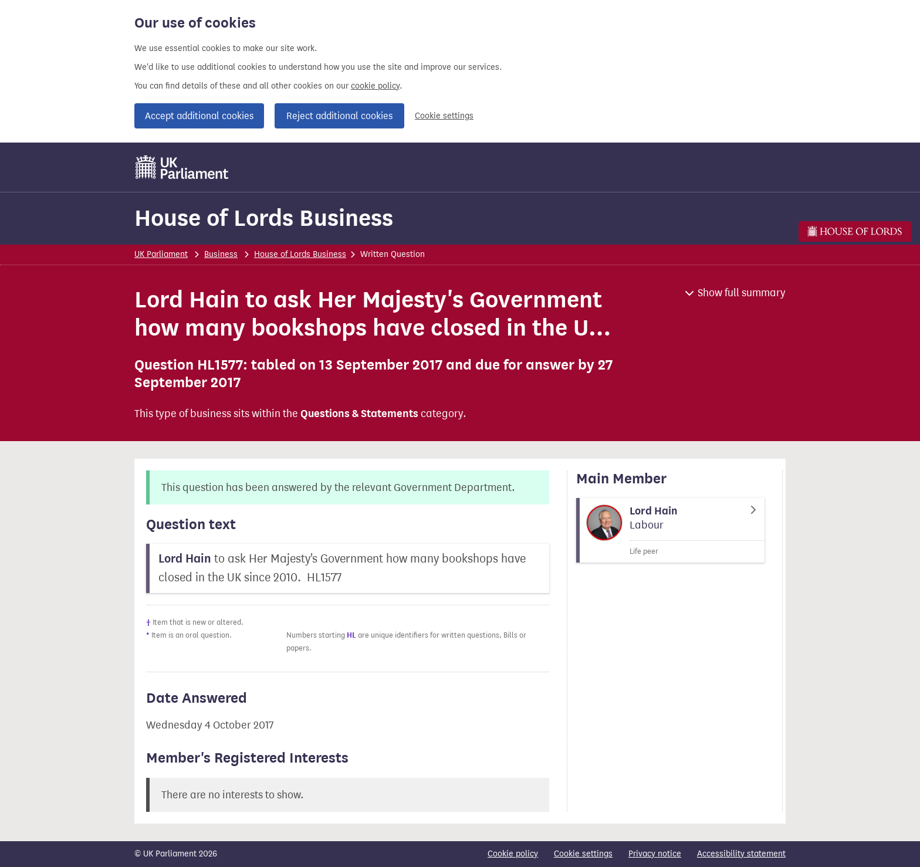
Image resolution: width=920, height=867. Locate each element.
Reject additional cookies (339, 115)
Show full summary (742, 292)
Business (221, 254)
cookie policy (375, 86)
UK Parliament (161, 254)
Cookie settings (444, 116)
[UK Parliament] (182, 167)
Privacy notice (654, 854)
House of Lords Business (263, 218)
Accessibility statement (741, 854)
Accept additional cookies (199, 115)
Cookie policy (513, 854)
